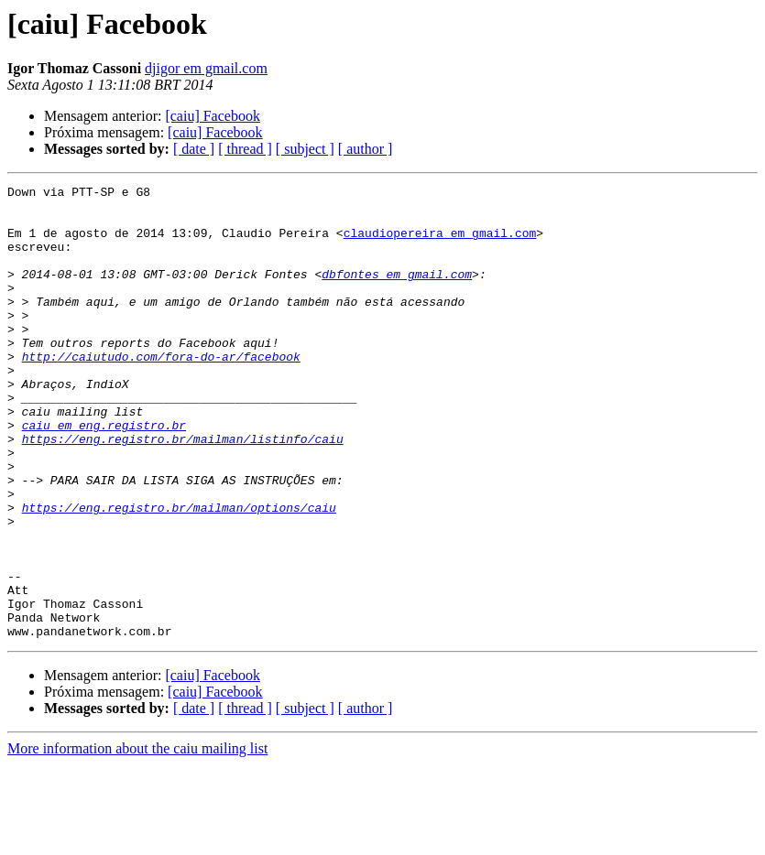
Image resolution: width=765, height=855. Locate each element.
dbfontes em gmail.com (397, 293)
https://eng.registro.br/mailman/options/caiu (179, 573)
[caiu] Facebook (212, 116)
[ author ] (365, 149)
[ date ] (193, 149)
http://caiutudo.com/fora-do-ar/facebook (161, 392)
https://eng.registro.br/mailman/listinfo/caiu (183, 490)
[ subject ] (305, 149)
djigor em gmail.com (206, 68)
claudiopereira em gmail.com (440, 243)
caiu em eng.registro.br (104, 474)
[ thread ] (245, 149)
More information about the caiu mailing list (137, 839)
